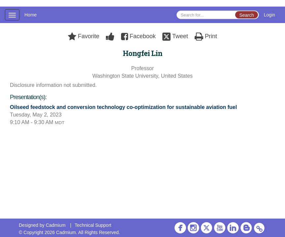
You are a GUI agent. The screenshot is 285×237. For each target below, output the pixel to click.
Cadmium (56, 225)
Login (269, 14)
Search (246, 15)
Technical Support (93, 225)
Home (30, 14)
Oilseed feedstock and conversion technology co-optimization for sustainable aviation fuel (123, 107)
